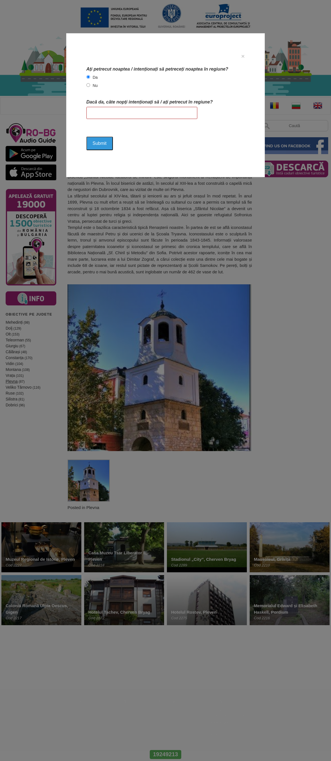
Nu (95, 85)
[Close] (243, 56)
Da (95, 77)
